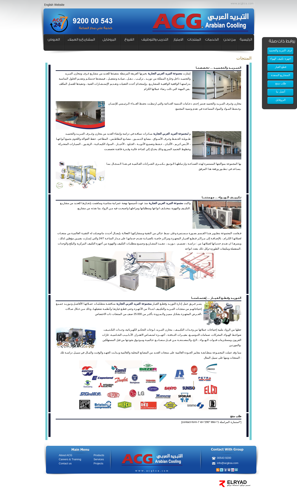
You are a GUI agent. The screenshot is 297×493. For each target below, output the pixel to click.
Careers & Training (70, 459)
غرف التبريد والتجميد (280, 50)
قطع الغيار (280, 66)
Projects (98, 463)
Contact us (65, 463)
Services (99, 459)
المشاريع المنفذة (280, 75)
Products (99, 455)
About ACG (65, 455)
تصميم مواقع (245, 485)
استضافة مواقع (233, 485)
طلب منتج (280, 83)
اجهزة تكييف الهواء (280, 58)
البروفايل (281, 99)
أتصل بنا (280, 91)
